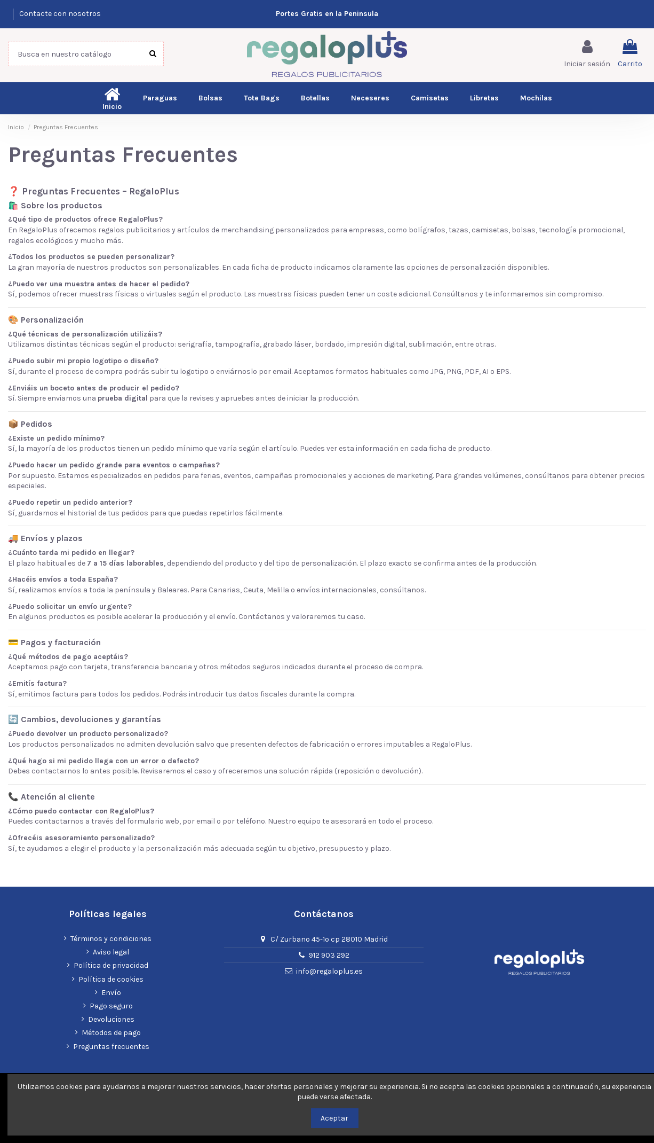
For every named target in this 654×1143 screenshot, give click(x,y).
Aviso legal (111, 952)
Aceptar (334, 1118)
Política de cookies (110, 979)
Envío (111, 992)
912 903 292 (329, 955)
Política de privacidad (111, 965)
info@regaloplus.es (329, 971)
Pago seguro (111, 1006)
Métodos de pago (111, 1032)
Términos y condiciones (110, 938)
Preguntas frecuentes (111, 1046)
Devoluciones (111, 1019)
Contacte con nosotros (60, 13)
